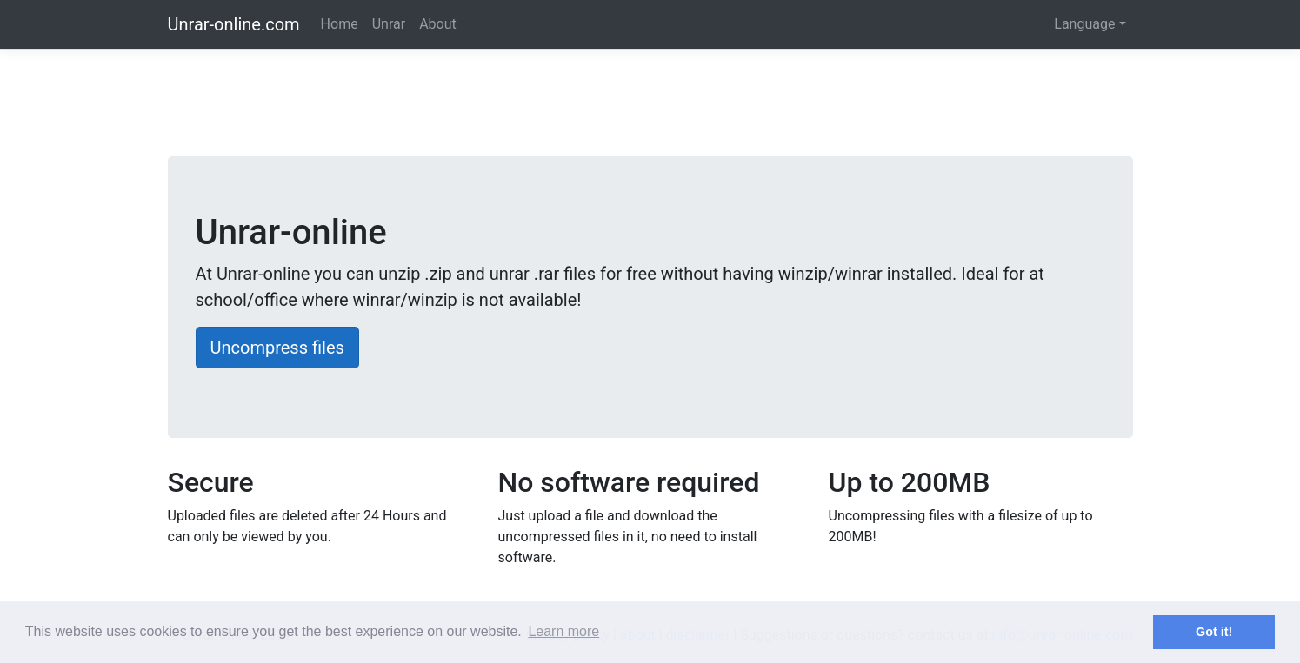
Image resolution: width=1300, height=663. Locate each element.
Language (1084, 24)
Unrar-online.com (234, 24)
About (438, 24)
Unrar (388, 24)
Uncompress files (277, 347)
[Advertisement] (650, 106)
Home (339, 24)
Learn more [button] (563, 631)
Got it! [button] (1214, 632)
